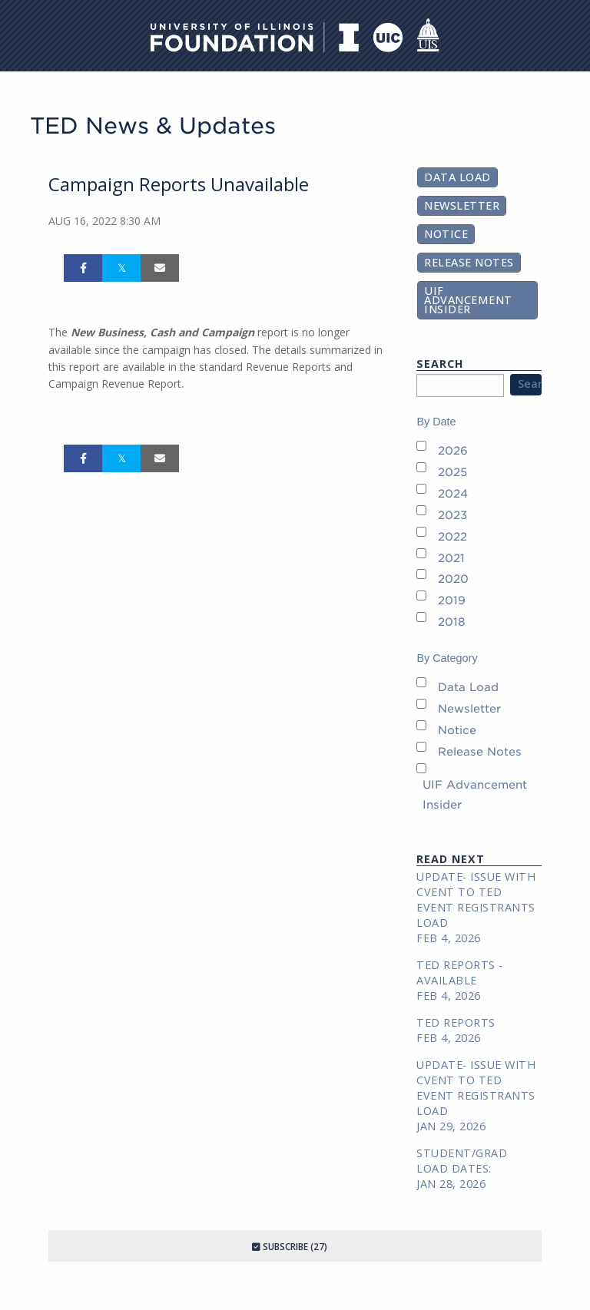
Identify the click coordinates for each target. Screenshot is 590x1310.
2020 (453, 578)
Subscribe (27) (289, 1246)
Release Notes (469, 262)
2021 (451, 557)
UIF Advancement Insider (468, 299)
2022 (452, 536)
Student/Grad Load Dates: (461, 1161)
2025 (452, 471)
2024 (453, 493)
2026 (453, 450)
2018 (452, 621)
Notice (446, 234)
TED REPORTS (456, 1022)
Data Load (457, 177)
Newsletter (461, 205)
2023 (452, 514)
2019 (452, 600)
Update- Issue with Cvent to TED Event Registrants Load (475, 899)
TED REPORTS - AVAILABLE (459, 972)
